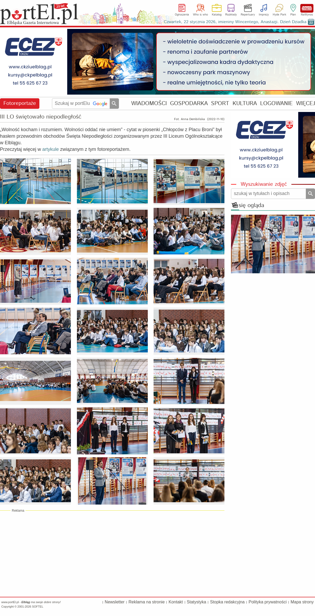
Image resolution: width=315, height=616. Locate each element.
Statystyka (196, 602)
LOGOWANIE (276, 103)
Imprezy (264, 15)
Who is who (200, 15)
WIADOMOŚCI (149, 103)
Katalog (217, 15)
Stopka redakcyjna (227, 602)
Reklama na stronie (146, 602)
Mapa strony (302, 602)
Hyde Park (279, 15)
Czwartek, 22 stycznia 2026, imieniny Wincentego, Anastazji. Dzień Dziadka (235, 22)
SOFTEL (37, 606)
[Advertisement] (112, 553)
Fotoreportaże (19, 103)
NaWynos (306, 8)
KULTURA (245, 103)
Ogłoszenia (182, 15)
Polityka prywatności (268, 602)
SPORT (220, 103)
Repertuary (248, 15)
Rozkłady (231, 15)
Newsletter (115, 602)
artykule (50, 149)
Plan (293, 15)
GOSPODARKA (189, 103)
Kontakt (176, 602)
